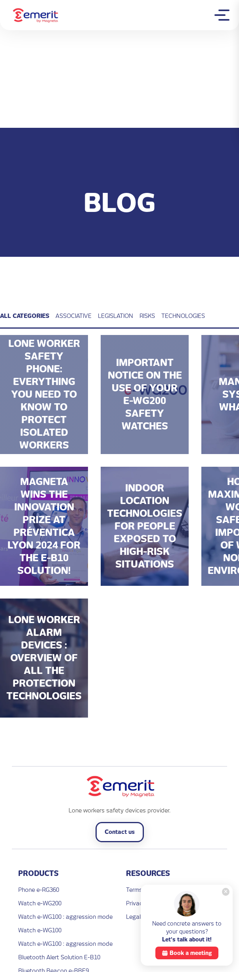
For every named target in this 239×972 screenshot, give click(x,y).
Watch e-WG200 (39, 903)
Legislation (115, 315)
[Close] (225, 892)
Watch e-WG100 (39, 930)
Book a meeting (187, 953)
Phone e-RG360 (38, 889)
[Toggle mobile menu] (223, 15)
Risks (147, 315)
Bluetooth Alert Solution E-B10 (59, 957)
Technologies (183, 315)
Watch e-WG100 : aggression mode (65, 916)
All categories (24, 315)
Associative (73, 315)
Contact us (120, 831)
